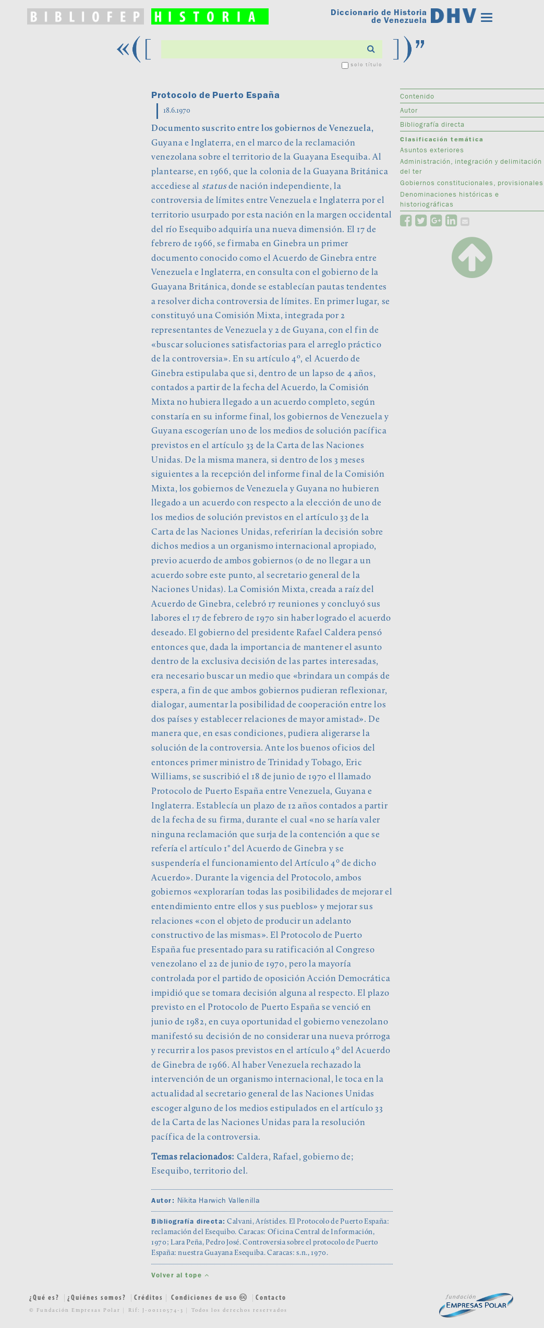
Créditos (148, 1298)
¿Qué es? (44, 1298)
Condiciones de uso (210, 1298)
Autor (409, 110)
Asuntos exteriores (432, 150)
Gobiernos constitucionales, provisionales (471, 182)
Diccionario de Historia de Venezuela (379, 16)
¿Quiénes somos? (96, 1298)
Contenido (417, 96)
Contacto (271, 1298)
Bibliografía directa (432, 124)
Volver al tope (180, 1275)
